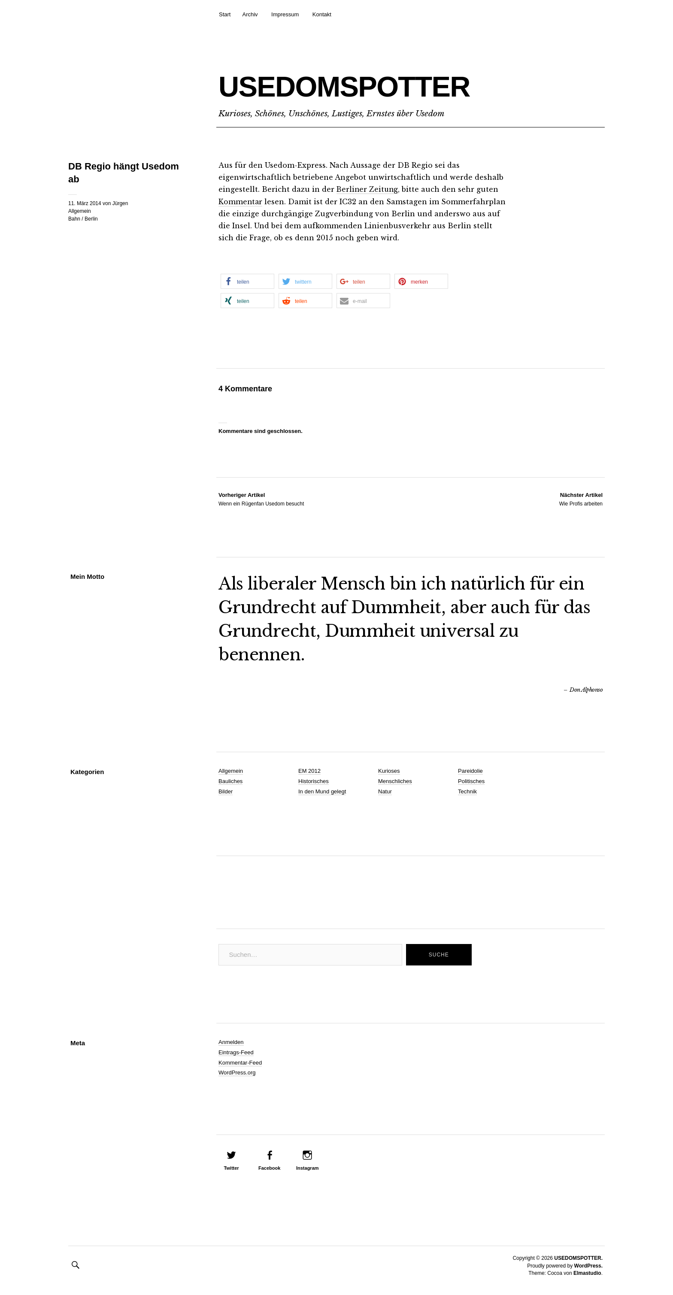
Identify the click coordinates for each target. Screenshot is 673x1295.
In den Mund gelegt (322, 791)
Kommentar (240, 201)
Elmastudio (587, 1273)
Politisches (471, 781)
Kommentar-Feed (240, 1062)
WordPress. (588, 1265)
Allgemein (79, 211)
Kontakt (321, 14)
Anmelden (231, 1041)
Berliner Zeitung (368, 189)
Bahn (74, 219)
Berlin (91, 219)
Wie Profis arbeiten (581, 498)
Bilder (225, 791)
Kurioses (389, 770)
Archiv (250, 14)
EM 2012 (309, 770)
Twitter (231, 1167)
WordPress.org (236, 1072)
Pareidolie (470, 770)
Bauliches (230, 781)
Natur (385, 791)
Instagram (307, 1167)
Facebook (269, 1167)
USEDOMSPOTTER (373, 84)
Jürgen (120, 203)
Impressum (285, 14)
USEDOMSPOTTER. (578, 1258)
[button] (247, 280)
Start (224, 14)
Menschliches (395, 781)
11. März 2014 (84, 203)
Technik (467, 791)
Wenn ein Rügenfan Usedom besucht (261, 498)
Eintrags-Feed (236, 1051)
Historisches (313, 781)
